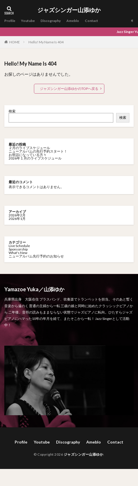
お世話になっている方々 (28, 155)
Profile (9, 20)
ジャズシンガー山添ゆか (69, 10)
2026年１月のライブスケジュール (35, 158)
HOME (14, 42)
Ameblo (72, 20)
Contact (91, 20)
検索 (12, 111)
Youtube (28, 20)
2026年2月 (17, 215)
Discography (51, 20)
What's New (18, 253)
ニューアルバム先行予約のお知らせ (36, 256)
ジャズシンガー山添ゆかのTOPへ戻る (69, 88)
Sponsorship (18, 249)
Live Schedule (19, 246)
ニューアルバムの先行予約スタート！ (38, 151)
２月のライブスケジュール (29, 148)
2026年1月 (17, 218)
